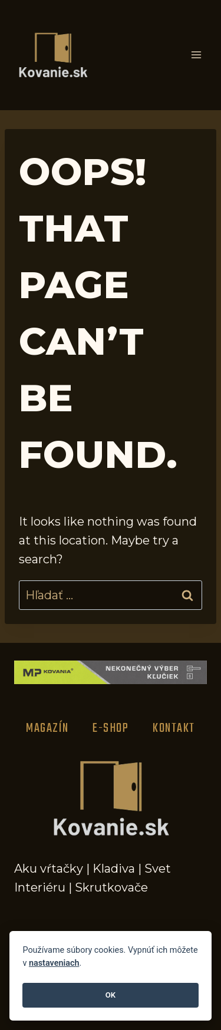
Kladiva (114, 868)
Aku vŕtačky (48, 868)
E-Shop (110, 728)
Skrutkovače (111, 887)
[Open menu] (196, 55)
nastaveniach (54, 963)
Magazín (47, 728)
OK (110, 995)
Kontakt (174, 728)
